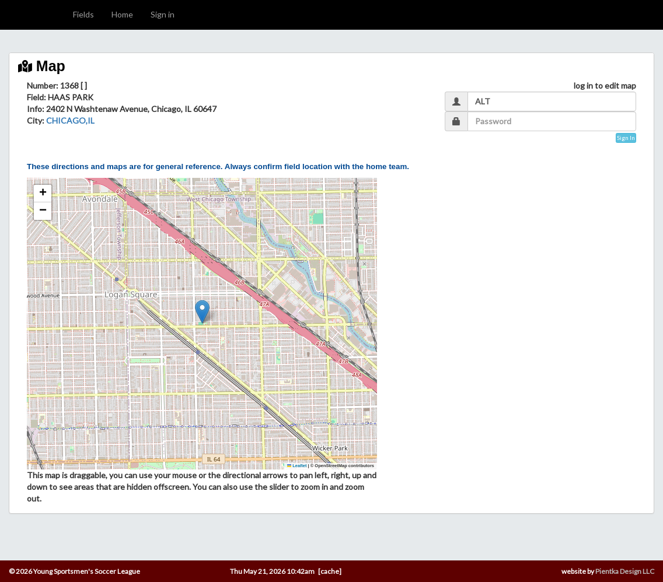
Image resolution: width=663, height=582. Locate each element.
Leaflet (297, 465)
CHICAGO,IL (70, 120)
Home (122, 14)
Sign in (163, 14)
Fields (83, 14)
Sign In (626, 137)
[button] (202, 312)
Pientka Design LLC (624, 571)
